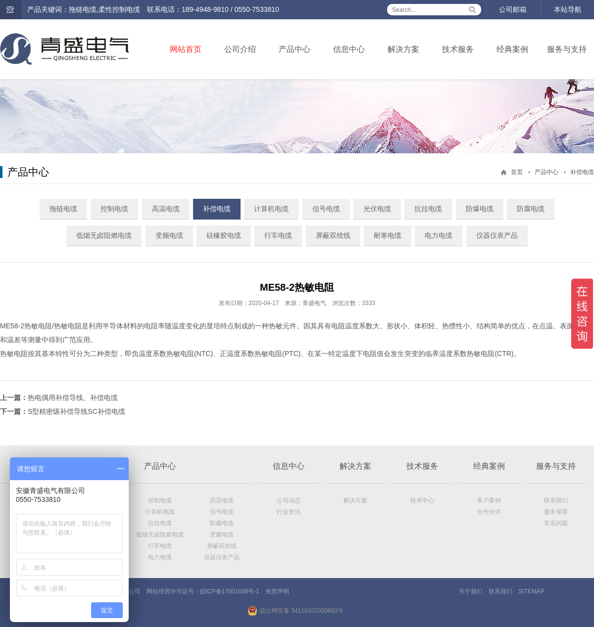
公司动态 (288, 500)
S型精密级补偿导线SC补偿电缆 (76, 411)
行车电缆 (278, 235)
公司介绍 (240, 49)
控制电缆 (114, 209)
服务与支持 (567, 49)
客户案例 (489, 500)
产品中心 (294, 49)
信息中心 (349, 49)
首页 (517, 172)
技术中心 (422, 500)
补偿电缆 (582, 172)
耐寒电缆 (387, 235)
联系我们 (556, 500)
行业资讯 (288, 511)
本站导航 (568, 9)
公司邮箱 (513, 9)
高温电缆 (166, 209)
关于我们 (471, 591)
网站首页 (185, 49)
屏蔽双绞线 (333, 235)
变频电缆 (169, 235)
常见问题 (556, 523)
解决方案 (403, 49)
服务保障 (556, 511)
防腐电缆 (530, 209)
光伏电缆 (377, 209)
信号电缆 (326, 209)
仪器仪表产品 (497, 235)
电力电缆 (438, 235)
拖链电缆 (63, 209)
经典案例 (512, 49)
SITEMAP (531, 591)
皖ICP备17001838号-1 (229, 591)
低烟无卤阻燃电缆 (104, 235)
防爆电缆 (480, 209)
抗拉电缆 (428, 209)
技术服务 (458, 49)
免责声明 (277, 591)
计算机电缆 (271, 209)
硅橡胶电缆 (223, 235)
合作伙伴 (489, 511)
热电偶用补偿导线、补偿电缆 (73, 398)
